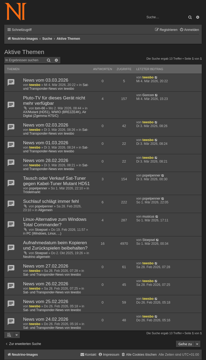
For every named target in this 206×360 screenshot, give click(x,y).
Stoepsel (41, 230)
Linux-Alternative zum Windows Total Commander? (54, 222)
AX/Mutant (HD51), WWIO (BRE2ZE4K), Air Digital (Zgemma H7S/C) (54, 114)
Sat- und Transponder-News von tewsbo (56, 87)
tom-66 (40, 108)
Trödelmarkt (31, 192)
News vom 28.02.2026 (45, 160)
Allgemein (45, 210)
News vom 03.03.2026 (45, 80)
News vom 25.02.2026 (45, 301)
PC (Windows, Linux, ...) (44, 233)
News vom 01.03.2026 (45, 142)
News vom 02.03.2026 (45, 125)
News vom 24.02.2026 (45, 319)
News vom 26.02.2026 (45, 283)
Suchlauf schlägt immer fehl (51, 201)
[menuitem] (189, 30)
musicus (148, 216)
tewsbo (35, 85)
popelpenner (38, 188)
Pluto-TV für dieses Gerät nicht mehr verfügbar (54, 100)
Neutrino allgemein (36, 257)
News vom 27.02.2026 (45, 266)
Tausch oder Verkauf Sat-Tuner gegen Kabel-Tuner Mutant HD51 (56, 181)
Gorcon (148, 95)
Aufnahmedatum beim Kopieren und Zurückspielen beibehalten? (55, 245)
